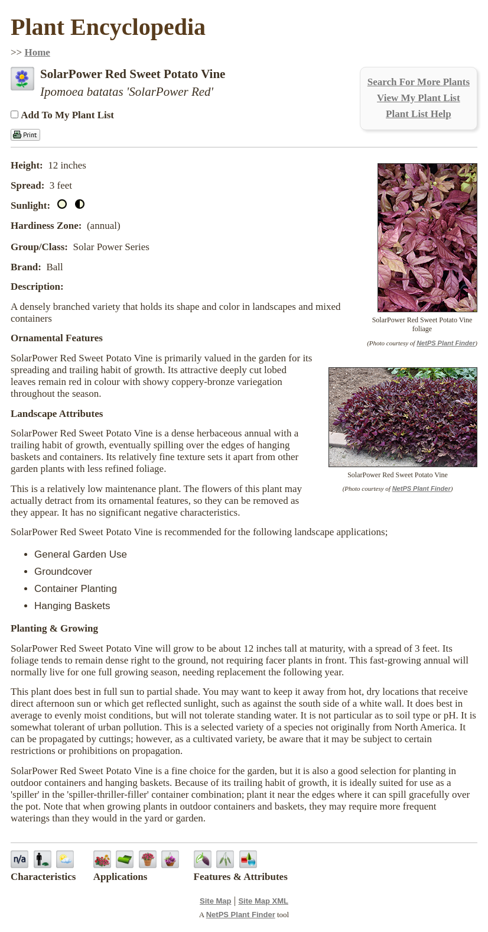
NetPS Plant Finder (446, 343)
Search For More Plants (418, 82)
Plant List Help (418, 113)
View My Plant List (418, 97)
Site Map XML (263, 901)
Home (37, 52)
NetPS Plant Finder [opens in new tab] (240, 914)
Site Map (215, 901)
